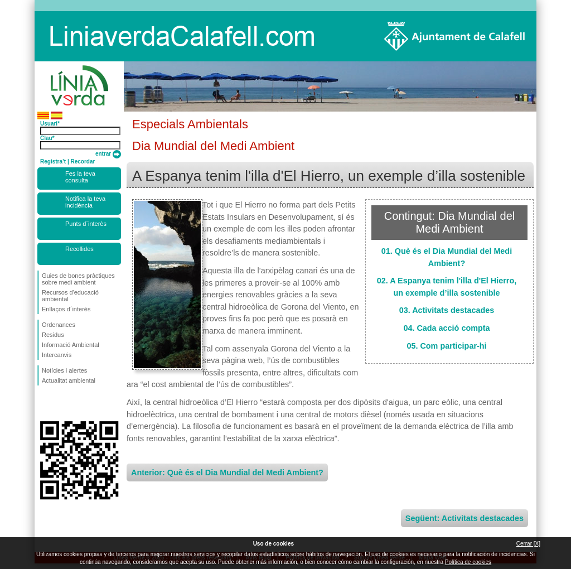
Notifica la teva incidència (85, 202)
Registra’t (53, 161)
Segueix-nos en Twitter (62, 403)
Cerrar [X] (528, 544)
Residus (53, 334)
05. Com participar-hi (446, 345)
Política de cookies (468, 562)
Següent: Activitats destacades (464, 518)
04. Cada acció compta (446, 328)
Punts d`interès (86, 223)
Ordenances (58, 324)
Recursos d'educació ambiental (70, 295)
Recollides (79, 248)
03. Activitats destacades (447, 310)
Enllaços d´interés (66, 309)
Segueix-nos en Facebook (44, 403)
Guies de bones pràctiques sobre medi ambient (78, 279)
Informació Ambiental (70, 344)
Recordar (82, 161)
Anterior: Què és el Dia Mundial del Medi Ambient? (227, 472)
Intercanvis (56, 354)
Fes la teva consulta (80, 177)
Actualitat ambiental (68, 380)
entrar (108, 154)
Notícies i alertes (64, 370)
